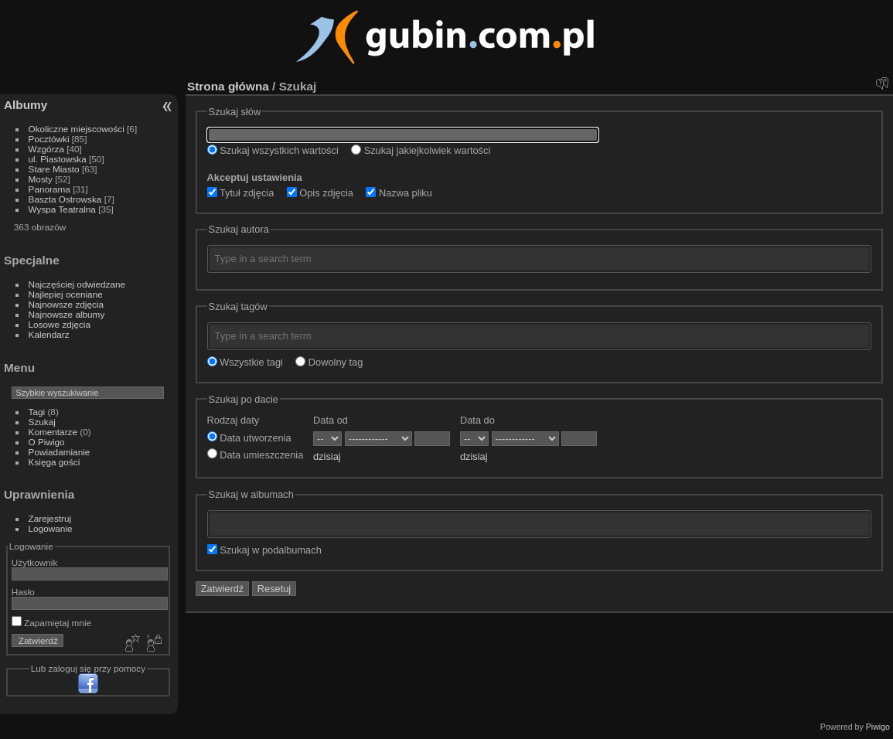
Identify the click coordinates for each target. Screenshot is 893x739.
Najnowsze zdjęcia (66, 304)
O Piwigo (47, 442)
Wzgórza (46, 149)
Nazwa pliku (399, 193)
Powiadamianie (59, 452)
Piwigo (878, 726)
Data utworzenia (249, 438)
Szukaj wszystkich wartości (273, 150)
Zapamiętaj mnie (51, 623)
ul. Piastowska (58, 159)
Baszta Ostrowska (65, 199)
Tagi (37, 412)
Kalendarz (49, 334)
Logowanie (51, 528)
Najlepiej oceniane (66, 294)
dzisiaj (327, 456)
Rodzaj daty (233, 420)
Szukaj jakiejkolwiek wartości (420, 150)
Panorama (49, 189)
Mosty (41, 179)
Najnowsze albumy (67, 314)
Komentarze (53, 432)
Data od (330, 420)
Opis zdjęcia (320, 193)
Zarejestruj (50, 518)
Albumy (25, 104)
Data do (477, 420)
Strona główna (228, 86)
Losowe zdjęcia (59, 324)
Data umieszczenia (255, 455)
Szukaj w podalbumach (264, 550)
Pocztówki (49, 139)
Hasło (23, 592)
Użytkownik (35, 562)
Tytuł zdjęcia (240, 193)
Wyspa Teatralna (62, 209)
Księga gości (54, 462)
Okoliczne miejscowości (76, 129)
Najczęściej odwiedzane (77, 284)
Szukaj (42, 422)
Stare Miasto (54, 169)
